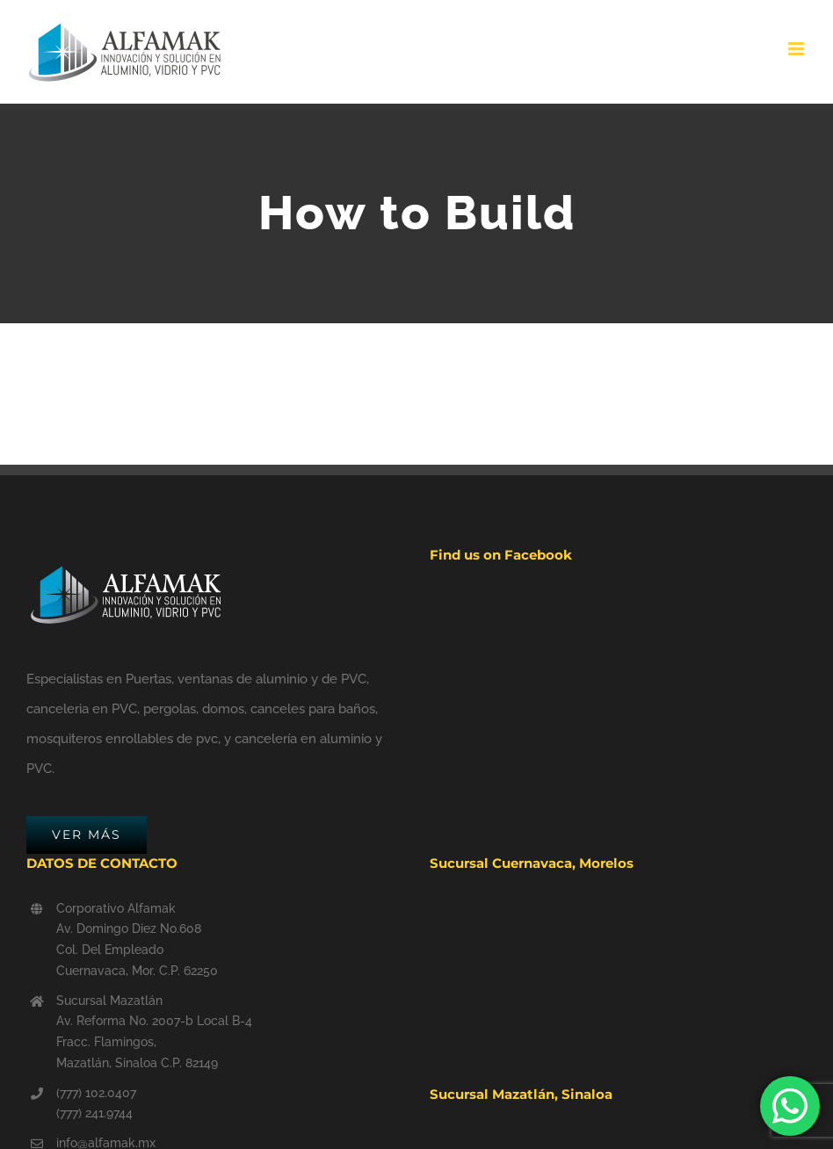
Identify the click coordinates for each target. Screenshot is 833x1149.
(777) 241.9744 (94, 1113)
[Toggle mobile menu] (797, 49)
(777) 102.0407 (96, 1093)
